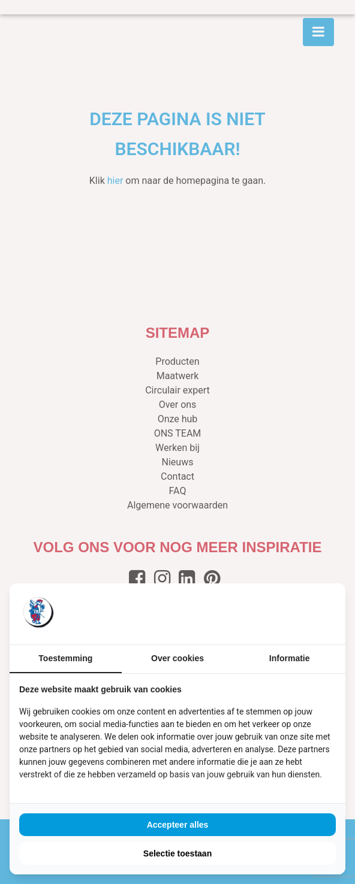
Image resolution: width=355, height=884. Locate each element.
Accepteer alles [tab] (178, 824)
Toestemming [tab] (65, 658)
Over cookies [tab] (177, 658)
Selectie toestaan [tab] (177, 853)
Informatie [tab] (289, 658)
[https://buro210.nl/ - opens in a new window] (291, 614)
